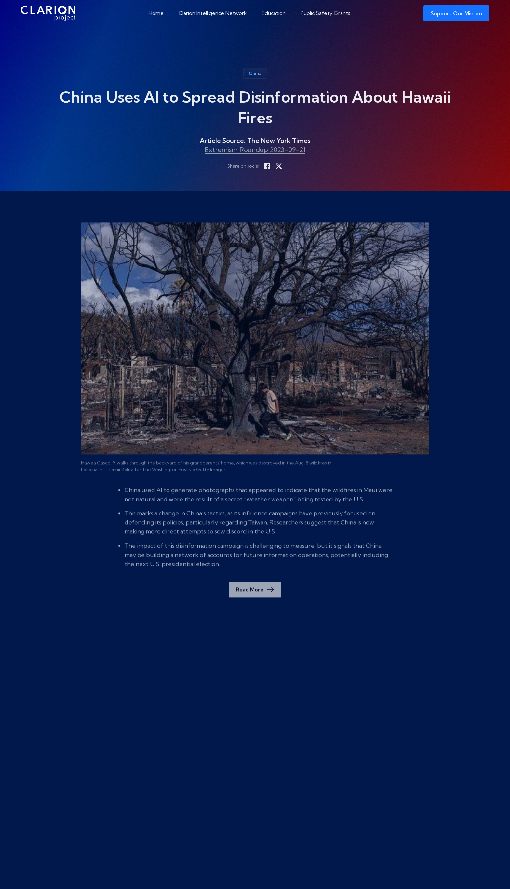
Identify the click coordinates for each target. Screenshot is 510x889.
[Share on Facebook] (267, 166)
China (255, 73)
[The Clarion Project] (48, 13)
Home (156, 13)
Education (274, 13)
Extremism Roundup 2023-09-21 (255, 150)
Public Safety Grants (325, 13)
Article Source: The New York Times (255, 140)
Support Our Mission (456, 13)
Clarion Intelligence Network (213, 13)
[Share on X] (279, 166)
